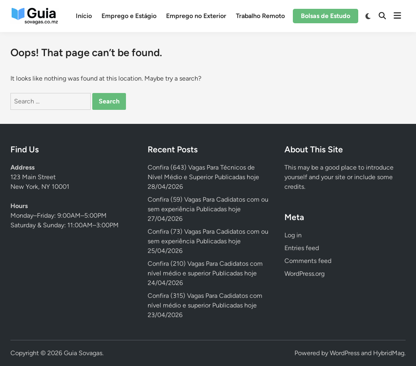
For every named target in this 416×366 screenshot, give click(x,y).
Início (84, 16)
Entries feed (301, 248)
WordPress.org (304, 273)
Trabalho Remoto (260, 16)
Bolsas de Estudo (325, 16)
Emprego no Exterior (196, 16)
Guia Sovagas (83, 353)
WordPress (344, 353)
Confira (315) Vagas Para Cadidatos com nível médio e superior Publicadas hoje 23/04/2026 (205, 305)
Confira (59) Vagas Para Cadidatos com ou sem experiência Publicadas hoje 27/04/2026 (208, 209)
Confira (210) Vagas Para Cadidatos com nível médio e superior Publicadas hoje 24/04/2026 (205, 273)
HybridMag (388, 353)
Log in (293, 235)
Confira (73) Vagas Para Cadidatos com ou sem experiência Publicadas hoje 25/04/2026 (208, 241)
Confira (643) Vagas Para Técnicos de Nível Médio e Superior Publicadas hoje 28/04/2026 (203, 177)
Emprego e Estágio (128, 16)
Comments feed (307, 261)
